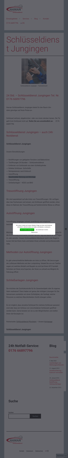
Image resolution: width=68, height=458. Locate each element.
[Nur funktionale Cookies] (66, 229)
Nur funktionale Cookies (42, 229)
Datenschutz (34, 232)
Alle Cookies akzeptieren (27, 229)
